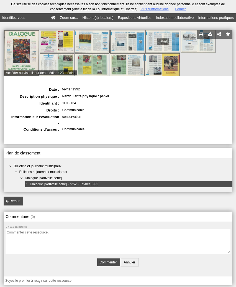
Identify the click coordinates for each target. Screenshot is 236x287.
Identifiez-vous (13, 18)
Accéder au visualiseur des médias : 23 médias (40, 73)
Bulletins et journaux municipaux (37, 166)
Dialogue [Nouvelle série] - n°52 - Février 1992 (64, 184)
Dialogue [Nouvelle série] (43, 178)
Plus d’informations (154, 9)
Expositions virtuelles (134, 18)
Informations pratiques (216, 18)
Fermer (180, 9)
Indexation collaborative (175, 18)
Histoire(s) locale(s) (97, 18)
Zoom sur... (69, 18)
